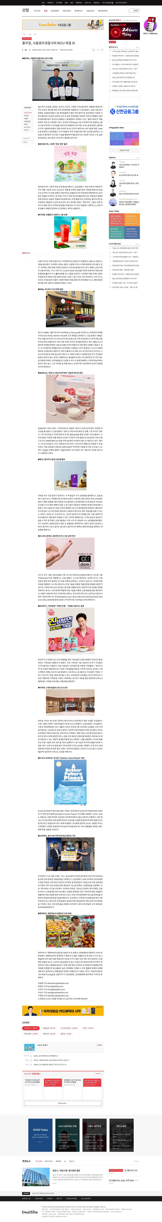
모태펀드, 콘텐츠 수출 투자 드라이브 (123, 86)
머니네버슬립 (107, 3)
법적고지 (59, 1199)
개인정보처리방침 (71, 1199)
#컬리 (26, 124)
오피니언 (88, 3)
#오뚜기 (26, 130)
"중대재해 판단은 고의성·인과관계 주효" (117, 223)
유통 (45, 11)
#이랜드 (26, 115)
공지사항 (26, 1193)
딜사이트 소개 (26, 1199)
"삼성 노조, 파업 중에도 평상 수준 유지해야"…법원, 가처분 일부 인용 (134, 248)
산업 (43, 3)
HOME (24, 34)
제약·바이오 (49, 1161)
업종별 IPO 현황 (124, 150)
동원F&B (49, 1028)
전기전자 (37, 11)
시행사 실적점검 (131, 216)
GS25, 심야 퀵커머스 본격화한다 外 (46, 1056)
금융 (66, 3)
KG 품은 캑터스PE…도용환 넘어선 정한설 (125, 56)
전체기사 (136, 1161)
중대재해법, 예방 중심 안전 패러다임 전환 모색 (117, 218)
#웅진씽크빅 (28, 112)
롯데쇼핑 (49, 1034)
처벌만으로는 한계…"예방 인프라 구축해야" (117, 221)
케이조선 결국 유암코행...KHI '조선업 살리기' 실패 (132, 231)
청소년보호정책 (85, 1199)
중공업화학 (55, 11)
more (29, 253)
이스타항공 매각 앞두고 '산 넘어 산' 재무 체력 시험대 (132, 236)
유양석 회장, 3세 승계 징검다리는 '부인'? (117, 236)
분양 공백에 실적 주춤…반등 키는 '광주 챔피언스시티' (132, 223)
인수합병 (59, 3)
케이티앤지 (31, 1034)
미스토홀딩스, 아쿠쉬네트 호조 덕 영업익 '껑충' (127, 64)
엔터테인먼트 (103, 11)
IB (65, 1161)
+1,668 (99, 1045)
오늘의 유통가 (27, 38)
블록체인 (79, 3)
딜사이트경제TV (122, 3)
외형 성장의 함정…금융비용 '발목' (117, 231)
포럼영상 (96, 3)
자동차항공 (67, 11)
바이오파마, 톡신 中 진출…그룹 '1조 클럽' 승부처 (128, 287)
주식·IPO (39, 1161)
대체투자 (50, 3)
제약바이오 (78, 11)
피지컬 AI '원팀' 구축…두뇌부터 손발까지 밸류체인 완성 (130, 283)
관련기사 (25, 253)
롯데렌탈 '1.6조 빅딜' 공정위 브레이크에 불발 (126, 91)
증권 (71, 3)
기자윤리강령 (39, 1199)
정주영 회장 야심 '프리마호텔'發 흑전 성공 (132, 218)
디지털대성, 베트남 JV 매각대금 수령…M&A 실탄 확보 (129, 73)
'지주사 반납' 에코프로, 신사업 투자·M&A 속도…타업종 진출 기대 (133, 51)
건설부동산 (90, 11)
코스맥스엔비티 (69, 1028)
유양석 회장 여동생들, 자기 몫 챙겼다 (117, 234)
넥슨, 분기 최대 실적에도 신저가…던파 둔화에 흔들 (128, 69)
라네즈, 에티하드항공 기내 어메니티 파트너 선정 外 (51, 1060)
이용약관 (49, 1199)
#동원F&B (27, 121)
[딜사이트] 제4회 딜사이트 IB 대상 (43, 1193)
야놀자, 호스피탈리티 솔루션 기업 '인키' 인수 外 (50, 1064)
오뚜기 (88, 1028)
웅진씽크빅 (31, 1028)
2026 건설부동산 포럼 (116, 216)
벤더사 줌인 (114, 229)
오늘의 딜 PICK (130, 229)
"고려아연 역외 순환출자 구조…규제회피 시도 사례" (128, 257)
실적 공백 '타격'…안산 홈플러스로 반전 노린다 (132, 221)
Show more (63, 1103)
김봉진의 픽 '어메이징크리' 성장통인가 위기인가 (132, 234)
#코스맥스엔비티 (28, 127)
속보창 (135, 11)
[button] (138, 1135)
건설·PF (71, 1161)
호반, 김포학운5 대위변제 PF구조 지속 (124, 60)
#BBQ (26, 118)
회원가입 (97, 1074)
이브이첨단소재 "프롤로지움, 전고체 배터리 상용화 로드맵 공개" (132, 82)
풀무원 (66, 1034)
